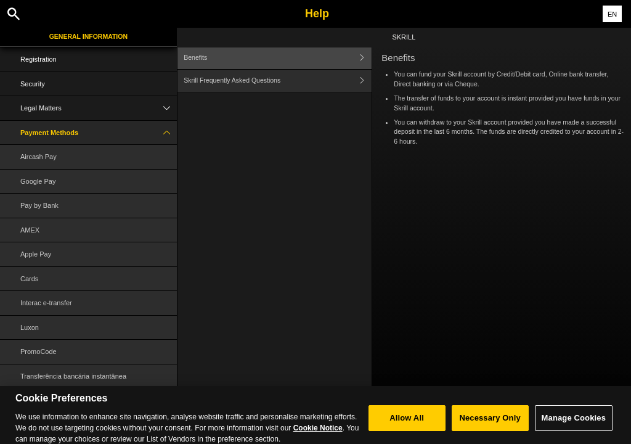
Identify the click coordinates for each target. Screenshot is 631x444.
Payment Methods (98, 133)
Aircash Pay (38, 156)
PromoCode (38, 351)
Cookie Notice (318, 434)
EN (612, 14)
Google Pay (37, 181)
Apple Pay (35, 254)
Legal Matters (98, 108)
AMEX (29, 230)
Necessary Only (489, 425)
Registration (38, 59)
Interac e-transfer (46, 302)
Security (32, 84)
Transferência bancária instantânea (73, 376)
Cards (29, 278)
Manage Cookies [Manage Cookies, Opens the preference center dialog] (574, 425)
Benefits (278, 57)
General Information (88, 36)
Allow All (406, 425)
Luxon (29, 327)
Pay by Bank (39, 205)
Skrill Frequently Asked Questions (278, 81)
